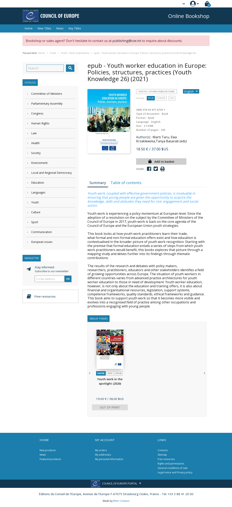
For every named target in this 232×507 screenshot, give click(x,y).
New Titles (44, 28)
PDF (172, 98)
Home (29, 28)
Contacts (163, 450)
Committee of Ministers (46, 94)
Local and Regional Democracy (51, 173)
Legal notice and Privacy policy (175, 472)
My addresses (103, 454)
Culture (35, 212)
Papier (161, 98)
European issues (41, 242)
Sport (34, 222)
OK (68, 279)
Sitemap (162, 454)
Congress (37, 113)
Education (37, 182)
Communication (41, 232)
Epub (151, 98)
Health (35, 143)
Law (34, 133)
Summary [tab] (97, 182)
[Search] (45, 68)
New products (48, 450)
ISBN (139, 109)
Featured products (50, 459)
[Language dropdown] (176, 3)
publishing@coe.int (126, 41)
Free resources (166, 459)
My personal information (109, 459)
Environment (39, 163)
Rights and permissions (171, 463)
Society (36, 153)
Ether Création (121, 501)
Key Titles (74, 28)
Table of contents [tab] (126, 182)
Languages (38, 192)
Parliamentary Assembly (47, 103)
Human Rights (40, 123)
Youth (35, 202)
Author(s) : (144, 137)
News (60, 28)
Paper (101, 373)
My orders (101, 450)
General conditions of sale (173, 468)
